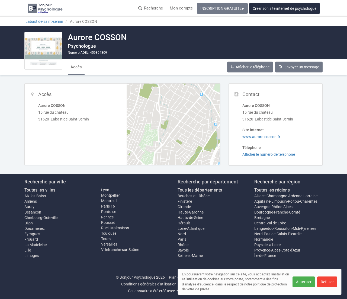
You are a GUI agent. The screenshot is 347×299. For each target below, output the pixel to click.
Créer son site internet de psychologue (284, 8)
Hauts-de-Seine (190, 217)
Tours (106, 239)
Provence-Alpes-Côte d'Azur (277, 250)
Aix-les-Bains (35, 196)
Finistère (185, 201)
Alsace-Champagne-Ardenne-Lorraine (285, 196)
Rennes (107, 217)
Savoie (183, 250)
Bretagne (262, 217)
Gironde (184, 207)
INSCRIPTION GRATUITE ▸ (222, 8)
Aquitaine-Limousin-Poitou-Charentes (285, 201)
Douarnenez (34, 228)
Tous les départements (200, 190)
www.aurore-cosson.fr (261, 137)
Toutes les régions (272, 190)
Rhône (183, 245)
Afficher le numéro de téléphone (268, 154)
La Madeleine (35, 245)
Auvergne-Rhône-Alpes (273, 207)
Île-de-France (265, 255)
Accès (76, 67)
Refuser (327, 282)
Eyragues (32, 234)
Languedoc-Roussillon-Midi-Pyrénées (285, 228)
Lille (27, 250)
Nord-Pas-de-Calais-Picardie (277, 234)
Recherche (150, 8)
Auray (29, 207)
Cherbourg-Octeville (40, 217)
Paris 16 (108, 206)
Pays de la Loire (267, 245)
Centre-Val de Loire (270, 223)
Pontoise (108, 211)
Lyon (105, 190)
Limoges (31, 255)
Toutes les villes (39, 190)
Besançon (32, 212)
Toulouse (108, 233)
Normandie (263, 239)
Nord (182, 234)
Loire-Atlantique (191, 228)
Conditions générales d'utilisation (148, 284)
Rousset (108, 222)
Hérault (184, 223)
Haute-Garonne (191, 212)
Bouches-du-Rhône (194, 196)
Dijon (28, 223)
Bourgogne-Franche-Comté (277, 212)
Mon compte (181, 8)
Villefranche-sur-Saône (120, 249)
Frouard (31, 239)
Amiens (30, 201)
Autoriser (303, 282)
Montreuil (109, 201)
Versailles (109, 244)
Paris (182, 239)
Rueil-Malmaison (115, 228)
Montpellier (110, 195)
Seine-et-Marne (190, 255)
